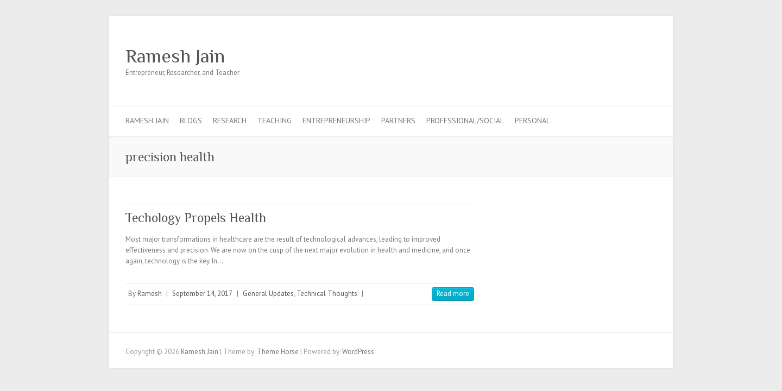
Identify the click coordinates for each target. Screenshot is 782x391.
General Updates (268, 293)
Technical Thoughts (327, 293)
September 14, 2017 (202, 293)
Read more (453, 293)
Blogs (191, 120)
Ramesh (149, 293)
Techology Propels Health (195, 217)
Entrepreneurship (336, 120)
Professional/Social (465, 120)
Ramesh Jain (175, 56)
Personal (532, 120)
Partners (398, 120)
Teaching (274, 120)
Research (230, 120)
